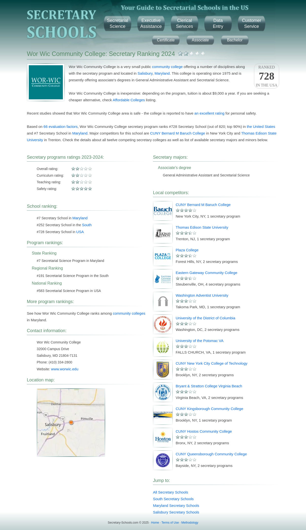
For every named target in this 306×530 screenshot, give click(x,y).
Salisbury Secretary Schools (176, 512)
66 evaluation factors (61, 126)
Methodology (189, 522)
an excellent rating (209, 113)
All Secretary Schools (170, 492)
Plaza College (187, 250)
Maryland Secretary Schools (176, 505)
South (87, 225)
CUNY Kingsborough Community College (209, 409)
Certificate (166, 40)
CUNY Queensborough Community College (211, 454)
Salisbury (145, 73)
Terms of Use (170, 522)
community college (167, 67)
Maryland (162, 73)
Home (155, 522)
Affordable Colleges (129, 100)
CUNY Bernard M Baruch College (177, 133)
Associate (200, 40)
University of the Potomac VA (199, 341)
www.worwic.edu (64, 369)
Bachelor (234, 40)
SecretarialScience (117, 23)
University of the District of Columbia (205, 318)
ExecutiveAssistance (151, 23)
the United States (261, 126)
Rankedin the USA (266, 76)
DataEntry (218, 23)
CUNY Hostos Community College (204, 431)
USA (80, 232)
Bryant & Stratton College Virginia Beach (209, 386)
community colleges (129, 313)
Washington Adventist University (202, 295)
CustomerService (251, 23)
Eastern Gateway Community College (206, 273)
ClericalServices (184, 23)
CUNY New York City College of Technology (211, 363)
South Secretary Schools (173, 499)
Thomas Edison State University (202, 227)
